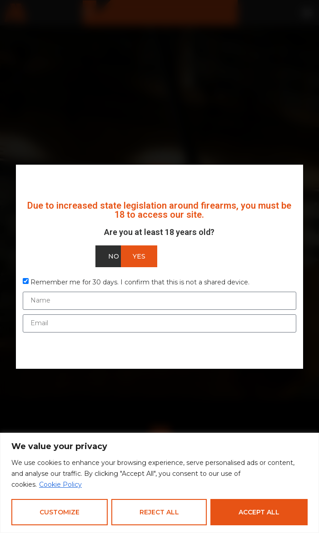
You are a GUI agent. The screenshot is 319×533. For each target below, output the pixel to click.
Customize (60, 512)
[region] (159, 483)
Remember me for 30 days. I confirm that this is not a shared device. (139, 282)
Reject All (159, 512)
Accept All (259, 512)
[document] (159, 266)
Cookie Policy (60, 484)
